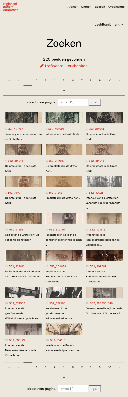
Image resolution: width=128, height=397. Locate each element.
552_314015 (56, 161)
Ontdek (86, 7)
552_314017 (15, 193)
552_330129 (17, 340)
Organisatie (116, 7)
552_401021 (56, 129)
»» (64, 90)
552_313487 (56, 193)
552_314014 (15, 161)
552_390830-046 (101, 303)
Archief (73, 7)
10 (109, 80)
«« (9, 80)
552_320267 (97, 193)
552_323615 (97, 229)
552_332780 (57, 229)
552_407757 (15, 129)
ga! (94, 102)
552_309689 (98, 266)
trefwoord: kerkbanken (64, 66)
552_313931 (16, 229)
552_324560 (57, 303)
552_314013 (96, 129)
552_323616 (16, 266)
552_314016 (96, 161)
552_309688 (58, 266)
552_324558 (17, 303)
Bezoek (100, 7)
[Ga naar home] (21, 7)
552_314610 (58, 340)
